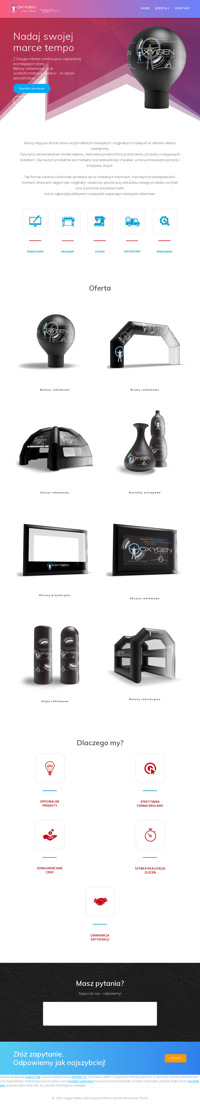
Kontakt (183, 8)
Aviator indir (33, 1077)
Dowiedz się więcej (32, 88)
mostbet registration (80, 1081)
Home (145, 8)
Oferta (161, 8)
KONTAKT (175, 1058)
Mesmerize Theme (135, 1098)
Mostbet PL (79, 1077)
